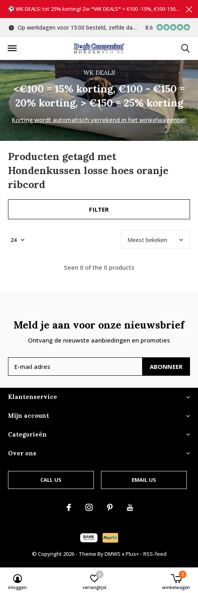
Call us (50, 479)
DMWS (113, 553)
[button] (12, 48)
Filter (99, 209)
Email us (144, 479)
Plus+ (132, 553)
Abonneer (166, 367)
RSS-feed (154, 553)
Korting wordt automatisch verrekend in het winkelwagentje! (99, 120)
